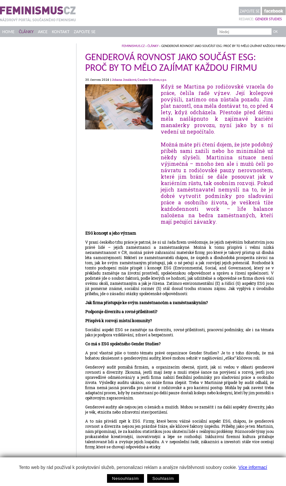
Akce (43, 31)
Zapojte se (250, 11)
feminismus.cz (133, 46)
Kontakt (61, 31)
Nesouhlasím (125, 478)
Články (26, 31)
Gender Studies (268, 19)
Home (8, 31)
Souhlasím (163, 478)
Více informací (252, 467)
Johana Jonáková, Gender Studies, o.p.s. (139, 80)
